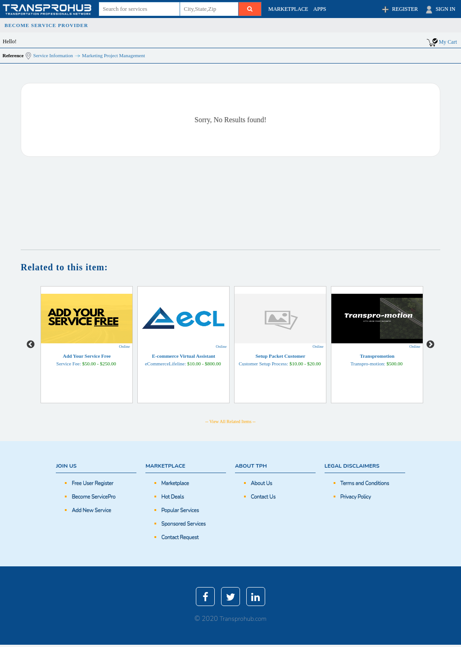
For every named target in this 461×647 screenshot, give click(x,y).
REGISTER (399, 9)
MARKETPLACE (288, 9)
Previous (30, 344)
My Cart (448, 42)
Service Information (53, 55)
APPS (319, 9)
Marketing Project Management (113, 55)
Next (430, 344)
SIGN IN (440, 9)
